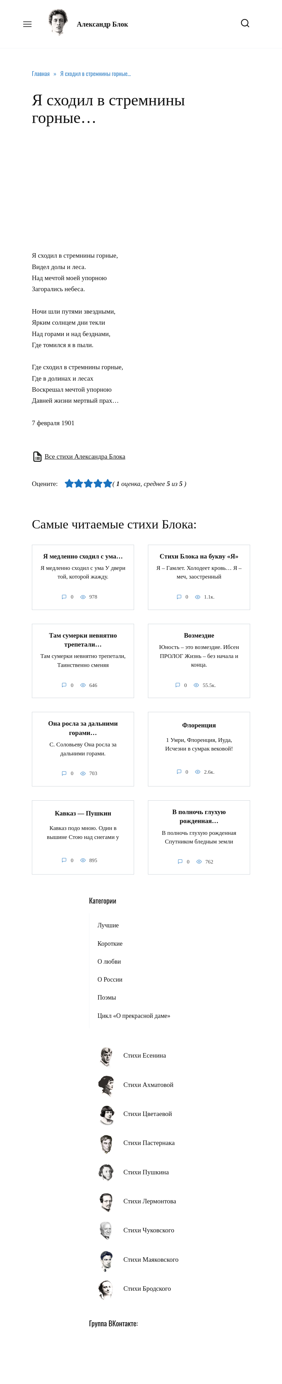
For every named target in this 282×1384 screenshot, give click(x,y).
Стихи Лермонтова (149, 1201)
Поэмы (106, 997)
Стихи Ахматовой (148, 1084)
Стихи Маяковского (150, 1259)
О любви (109, 961)
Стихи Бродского (147, 1288)
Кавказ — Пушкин (83, 813)
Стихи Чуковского (148, 1230)
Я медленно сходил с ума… (83, 556)
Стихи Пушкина (146, 1172)
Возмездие (199, 635)
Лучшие (107, 925)
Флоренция (199, 725)
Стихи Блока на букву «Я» (199, 556)
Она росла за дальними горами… (83, 728)
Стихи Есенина (144, 1055)
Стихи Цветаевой (147, 1113)
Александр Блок (102, 24)
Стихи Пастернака (149, 1142)
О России (109, 979)
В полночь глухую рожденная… (199, 816)
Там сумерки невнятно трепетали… (83, 640)
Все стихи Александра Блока (85, 456)
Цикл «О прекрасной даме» (133, 1015)
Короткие (109, 943)
